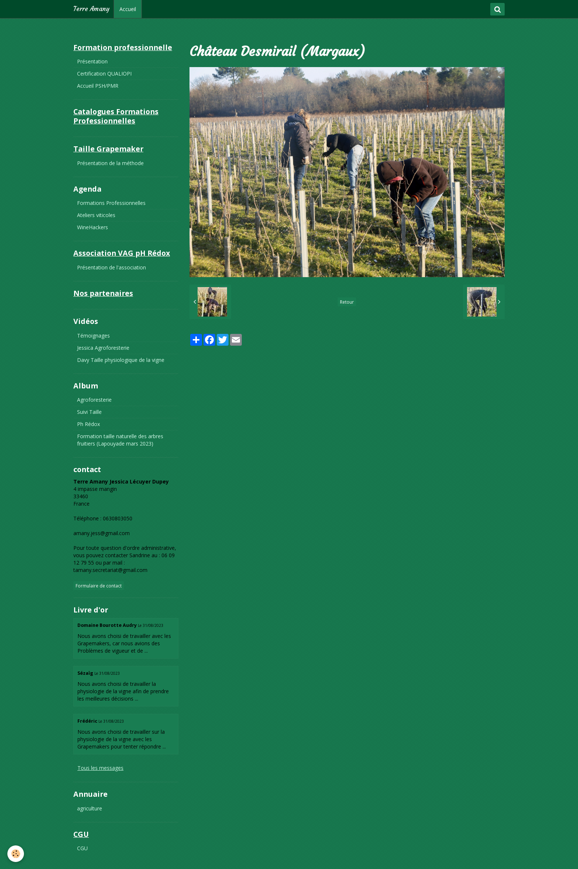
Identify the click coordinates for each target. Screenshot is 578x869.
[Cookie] (15, 853)
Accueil (127, 9)
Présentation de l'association (111, 267)
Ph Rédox (88, 423)
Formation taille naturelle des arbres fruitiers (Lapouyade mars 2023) (120, 440)
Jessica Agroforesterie (103, 347)
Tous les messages (100, 767)
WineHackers (92, 227)
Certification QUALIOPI (104, 73)
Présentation (92, 61)
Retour (347, 302)
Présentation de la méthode (110, 163)
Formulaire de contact (99, 586)
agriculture (89, 808)
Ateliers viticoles (96, 215)
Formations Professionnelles (111, 202)
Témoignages (93, 335)
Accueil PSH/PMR (97, 85)
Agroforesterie (94, 399)
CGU (82, 848)
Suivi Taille (89, 411)
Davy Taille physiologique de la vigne (120, 359)
